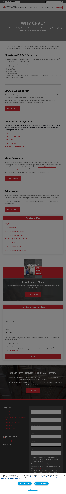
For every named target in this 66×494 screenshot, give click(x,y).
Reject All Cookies (25, 483)
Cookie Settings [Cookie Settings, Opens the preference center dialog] (33, 490)
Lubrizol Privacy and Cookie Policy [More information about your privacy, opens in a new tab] (40, 477)
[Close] (64, 475)
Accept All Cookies (41, 483)
